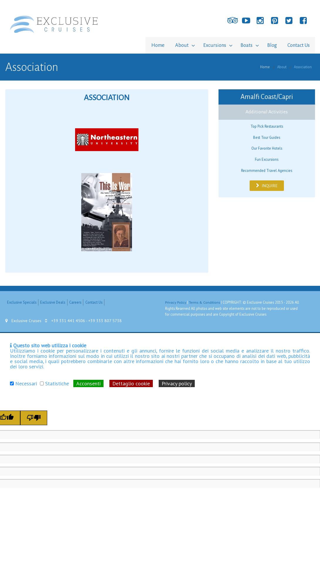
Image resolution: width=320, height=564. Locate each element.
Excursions (209, 45)
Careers (75, 301)
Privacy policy (177, 382)
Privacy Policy (176, 301)
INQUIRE (266, 184)
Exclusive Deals (52, 301)
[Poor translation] (33, 417)
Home (150, 45)
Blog (270, 45)
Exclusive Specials (21, 301)
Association (303, 66)
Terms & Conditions (205, 301)
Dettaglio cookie (131, 382)
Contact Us (298, 45)
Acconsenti (88, 382)
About (175, 45)
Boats (243, 45)
